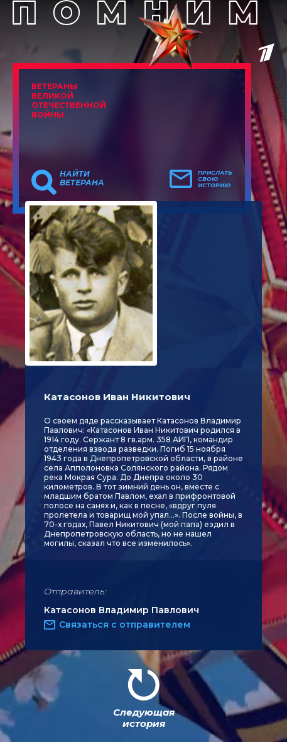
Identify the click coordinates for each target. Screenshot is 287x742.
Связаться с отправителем (124, 624)
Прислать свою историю (215, 179)
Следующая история (144, 717)
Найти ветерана (82, 178)
